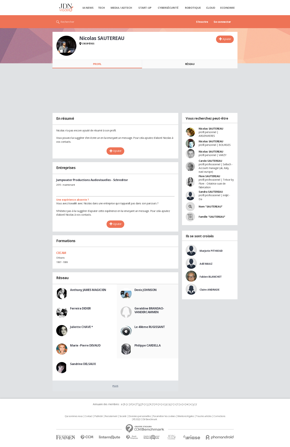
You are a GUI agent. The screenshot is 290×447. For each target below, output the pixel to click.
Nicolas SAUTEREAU (211, 128)
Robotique (193, 7)
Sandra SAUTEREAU (211, 191)
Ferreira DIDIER (80, 308)
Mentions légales (186, 416)
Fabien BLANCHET (211, 276)
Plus (115, 386)
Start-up (144, 7)
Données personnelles (140, 416)
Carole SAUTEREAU (210, 161)
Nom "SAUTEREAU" (210, 206)
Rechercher (67, 22)
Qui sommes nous (74, 416)
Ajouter (227, 39)
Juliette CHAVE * (81, 327)
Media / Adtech (121, 7)
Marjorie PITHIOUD (211, 250)
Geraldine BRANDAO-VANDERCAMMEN (149, 310)
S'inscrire (202, 22)
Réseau (189, 64)
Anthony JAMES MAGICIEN (88, 290)
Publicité (99, 416)
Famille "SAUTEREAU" (212, 216)
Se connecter (222, 22)
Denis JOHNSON (145, 290)
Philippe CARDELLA (147, 345)
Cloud (210, 7)
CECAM (61, 253)
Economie (227, 7)
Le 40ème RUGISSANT (149, 327)
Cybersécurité (168, 7)
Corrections (219, 416)
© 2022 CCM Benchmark (145, 419)
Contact (88, 416)
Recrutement (111, 416)
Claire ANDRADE (209, 289)
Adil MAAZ (206, 263)
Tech (101, 7)
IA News (88, 7)
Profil (97, 64)
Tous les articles (204, 416)
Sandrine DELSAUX (83, 364)
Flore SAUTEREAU (209, 176)
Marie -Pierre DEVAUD (85, 345)
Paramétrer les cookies (164, 416)
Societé (123, 416)
